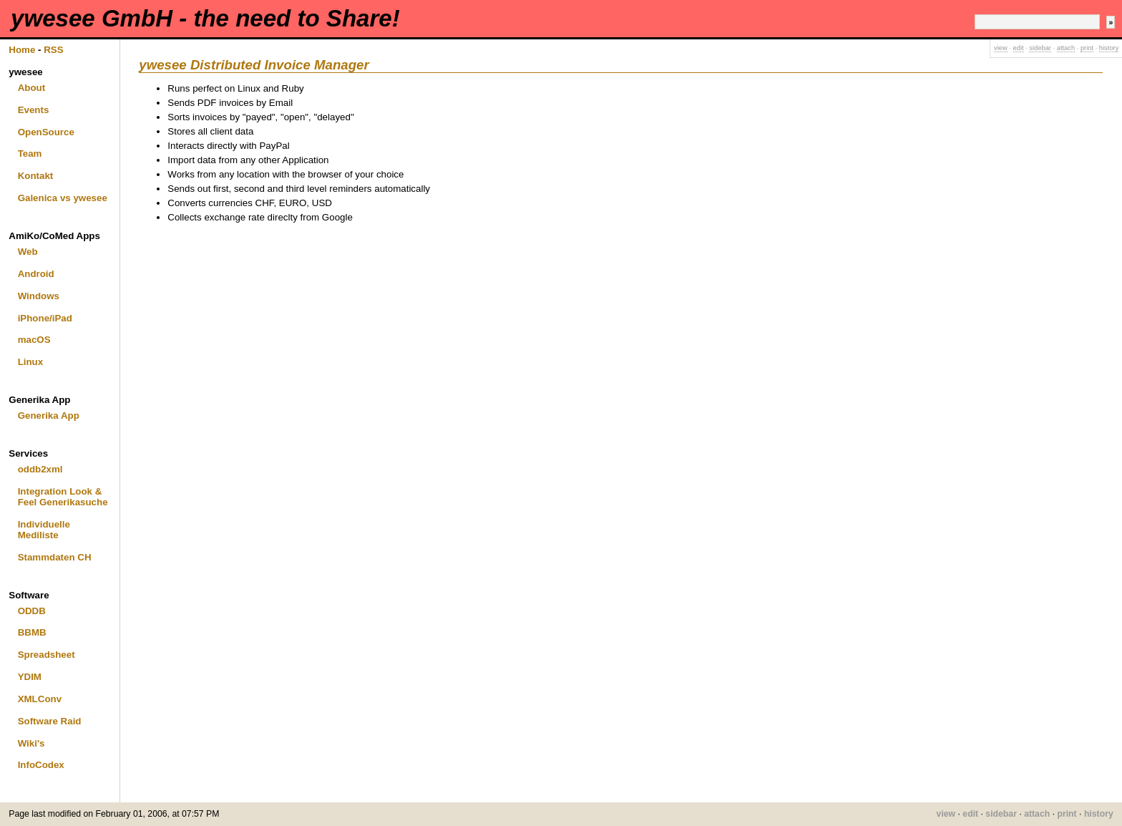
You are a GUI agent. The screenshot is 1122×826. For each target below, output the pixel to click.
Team (30, 153)
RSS (53, 49)
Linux (31, 361)
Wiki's (31, 743)
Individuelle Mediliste (44, 529)
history (1108, 48)
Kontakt (36, 175)
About (32, 87)
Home (22, 49)
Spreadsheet (46, 654)
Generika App (48, 415)
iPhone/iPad (45, 318)
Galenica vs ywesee (62, 198)
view (1001, 48)
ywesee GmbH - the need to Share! (205, 18)
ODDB (32, 611)
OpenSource (46, 132)
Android (36, 273)
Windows (38, 296)
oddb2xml (40, 469)
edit (1018, 48)
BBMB (32, 632)
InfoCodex (41, 764)
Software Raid (50, 721)
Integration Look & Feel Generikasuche (63, 496)
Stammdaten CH (55, 557)
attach (1066, 48)
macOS (34, 339)
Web (28, 251)
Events (33, 110)
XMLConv (40, 699)
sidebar (1040, 48)
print (1086, 48)
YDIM (30, 676)
